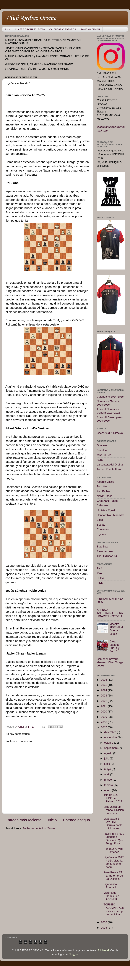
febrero (109, 785)
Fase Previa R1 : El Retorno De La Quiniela (114, 875)
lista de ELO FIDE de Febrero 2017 (113, 798)
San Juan (102, 450)
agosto (108, 753)
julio (107, 758)
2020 (104, 711)
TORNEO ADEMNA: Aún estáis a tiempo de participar (114, 909)
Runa (100, 459)
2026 (104, 679)
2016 (104, 922)
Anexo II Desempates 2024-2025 (110, 419)
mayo (108, 769)
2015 (104, 927)
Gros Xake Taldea (107, 500)
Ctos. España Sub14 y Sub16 (114, 646)
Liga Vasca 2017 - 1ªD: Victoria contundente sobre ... (114, 862)
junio (107, 763)
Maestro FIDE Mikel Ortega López (116, 629)
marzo (108, 779)
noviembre (111, 737)
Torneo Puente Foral (109, 469)
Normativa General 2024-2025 (108, 403)
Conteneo (103, 529)
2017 (104, 727)
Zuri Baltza (103, 491)
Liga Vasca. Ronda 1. (111, 886)
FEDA (100, 578)
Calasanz (102, 505)
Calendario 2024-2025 (110, 396)
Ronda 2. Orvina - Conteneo (113, 850)
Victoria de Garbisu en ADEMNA (111, 896)
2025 (104, 685)
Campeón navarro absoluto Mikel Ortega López (110, 662)
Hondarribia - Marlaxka (110, 515)
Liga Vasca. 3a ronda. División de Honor (114, 810)
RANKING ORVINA (90, 29)
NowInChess (104, 495)
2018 (104, 722)
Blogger (73, 954)
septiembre (111, 747)
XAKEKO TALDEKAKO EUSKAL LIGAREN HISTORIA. (110, 613)
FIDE (100, 582)
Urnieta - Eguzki (106, 510)
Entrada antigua (76, 820)
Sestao (101, 524)
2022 (104, 701)
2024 (104, 690)
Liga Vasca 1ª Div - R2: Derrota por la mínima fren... (113, 823)
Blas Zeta (102, 546)
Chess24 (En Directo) (110, 433)
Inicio (7, 29)
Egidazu (102, 534)
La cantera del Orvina (110, 464)
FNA (99, 568)
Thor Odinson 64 (107, 556)
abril (107, 774)
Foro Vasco (103, 486)
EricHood (103, 950)
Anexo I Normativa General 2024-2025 (108, 411)
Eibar (100, 519)
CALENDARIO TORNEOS (62, 29)
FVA (99, 573)
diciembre (110, 732)
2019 (104, 716)
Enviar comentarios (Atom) (39, 828)
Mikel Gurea (104, 455)
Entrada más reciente (23, 820)
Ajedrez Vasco (105, 481)
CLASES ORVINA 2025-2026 (30, 29)
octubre (109, 742)
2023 (104, 695)
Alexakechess (105, 551)
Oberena (102, 445)
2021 (104, 706)
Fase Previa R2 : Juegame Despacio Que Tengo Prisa (114, 838)
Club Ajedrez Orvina (31, 18)
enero (108, 790)
